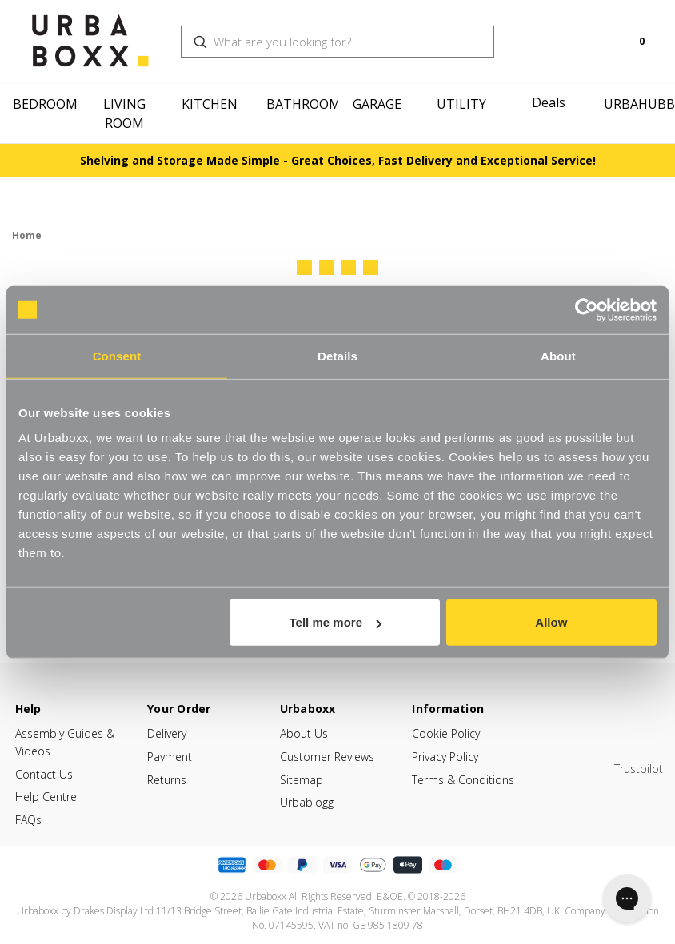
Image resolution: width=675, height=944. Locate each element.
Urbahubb (639, 104)
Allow (551, 622)
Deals (548, 102)
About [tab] (558, 355)
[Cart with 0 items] (627, 41)
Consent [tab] (117, 355)
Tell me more (335, 622)
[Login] (584, 41)
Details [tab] (337, 355)
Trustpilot (638, 768)
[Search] (559, 32)
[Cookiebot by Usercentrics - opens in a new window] (587, 309)
